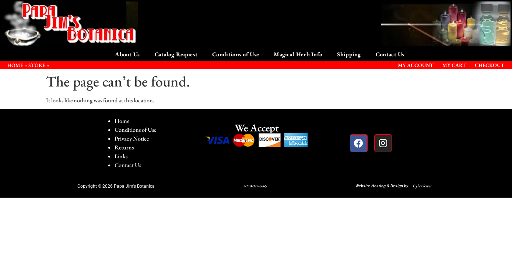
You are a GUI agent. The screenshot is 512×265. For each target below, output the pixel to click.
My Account (416, 65)
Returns (124, 147)
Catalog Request (176, 54)
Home (122, 121)
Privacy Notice (132, 138)
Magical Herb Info (298, 54)
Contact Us (390, 54)
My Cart (454, 65)
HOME (15, 65)
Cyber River (422, 185)
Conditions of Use (235, 54)
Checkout (489, 65)
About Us (127, 54)
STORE (36, 65)
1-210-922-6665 (255, 185)
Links (121, 156)
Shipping (349, 54)
